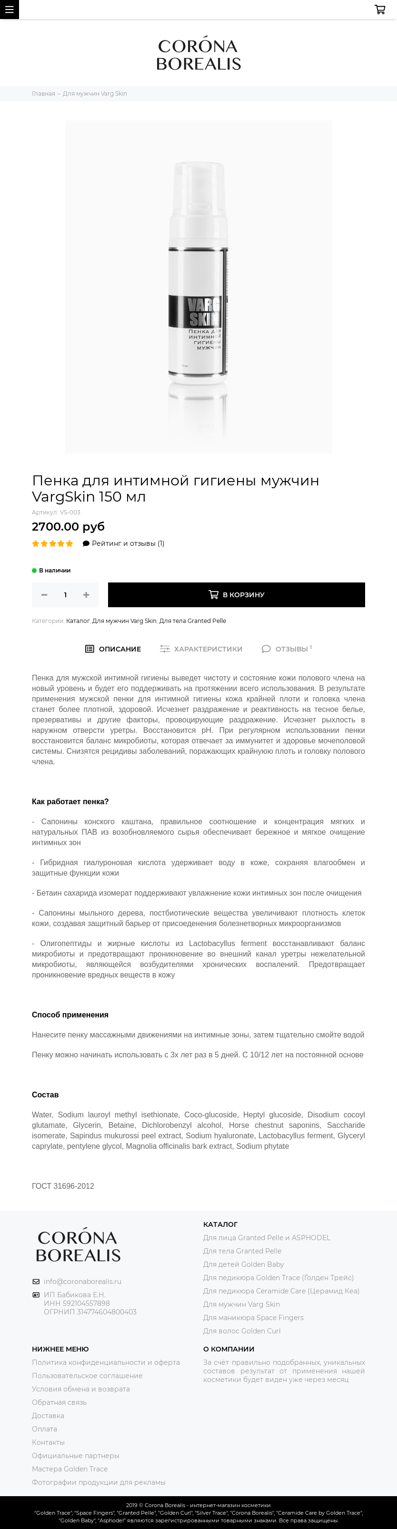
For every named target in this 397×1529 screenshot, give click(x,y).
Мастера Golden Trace (70, 1469)
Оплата (44, 1429)
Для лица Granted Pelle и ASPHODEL (266, 1237)
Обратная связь (59, 1402)
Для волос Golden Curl (242, 1331)
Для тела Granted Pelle (192, 620)
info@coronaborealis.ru (82, 1281)
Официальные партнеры (75, 1455)
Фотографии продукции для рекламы (99, 1482)
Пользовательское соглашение (87, 1375)
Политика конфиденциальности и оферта (106, 1362)
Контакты (48, 1442)
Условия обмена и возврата (81, 1389)
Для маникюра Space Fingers (253, 1317)
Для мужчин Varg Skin (124, 620)
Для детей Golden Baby (243, 1264)
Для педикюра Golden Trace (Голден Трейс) (278, 1277)
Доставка (48, 1415)
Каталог (77, 620)
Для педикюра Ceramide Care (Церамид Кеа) (281, 1291)
